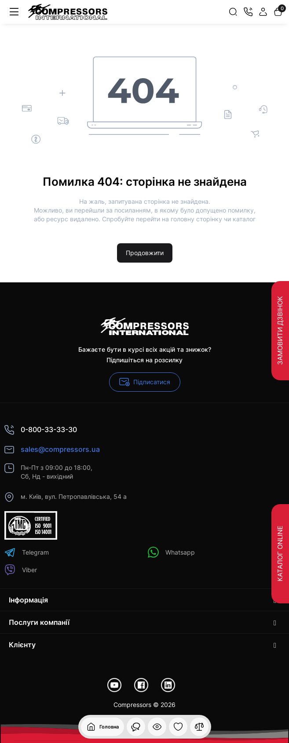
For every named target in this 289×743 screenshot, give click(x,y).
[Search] (233, 11)
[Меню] (14, 12)
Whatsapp (171, 552)
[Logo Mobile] (67, 12)
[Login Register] (263, 11)
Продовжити (145, 252)
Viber (20, 569)
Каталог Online (280, 553)
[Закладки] (178, 727)
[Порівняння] (199, 727)
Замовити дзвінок (280, 330)
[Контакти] (248, 11)
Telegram (26, 552)
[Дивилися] (136, 727)
